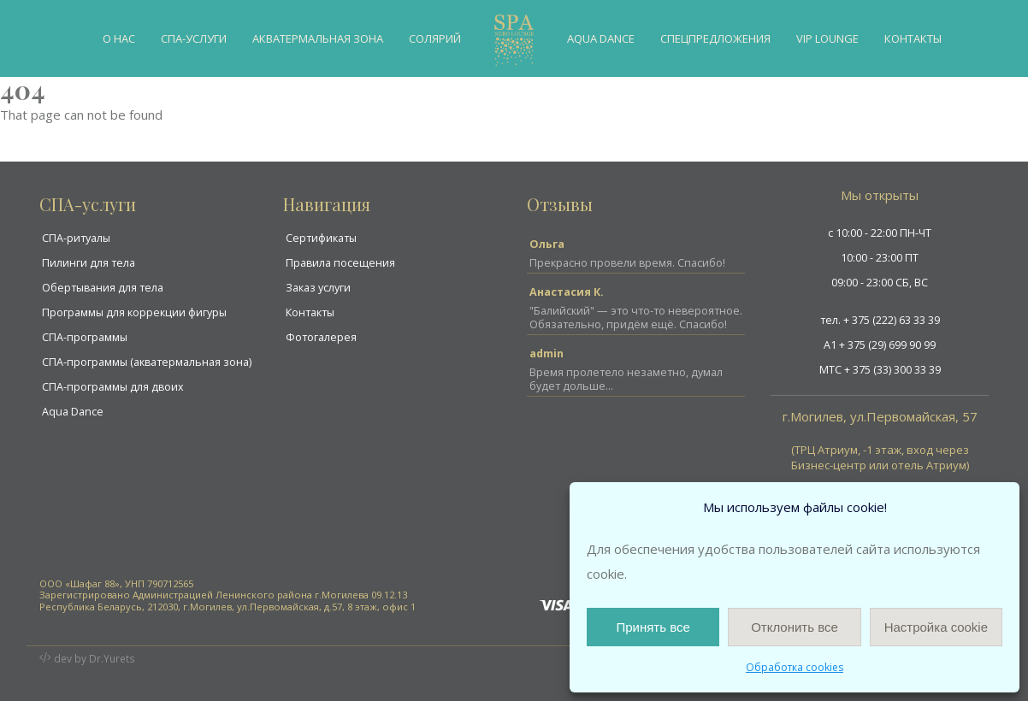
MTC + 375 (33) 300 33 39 (880, 369)
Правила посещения (340, 263)
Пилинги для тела (88, 263)
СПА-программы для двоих (113, 387)
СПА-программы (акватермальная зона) (146, 362)
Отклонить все (794, 627)
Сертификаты (321, 238)
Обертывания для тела (102, 287)
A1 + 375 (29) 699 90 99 (880, 345)
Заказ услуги (318, 287)
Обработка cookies (794, 667)
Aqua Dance (72, 411)
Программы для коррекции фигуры (134, 312)
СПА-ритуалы (76, 238)
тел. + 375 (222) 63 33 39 (880, 320)
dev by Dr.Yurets (95, 658)
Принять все (652, 627)
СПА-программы (84, 337)
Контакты (310, 312)
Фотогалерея (321, 337)
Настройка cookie (936, 627)
